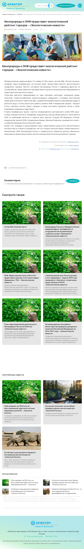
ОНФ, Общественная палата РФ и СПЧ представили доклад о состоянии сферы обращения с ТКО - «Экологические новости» (21, 279)
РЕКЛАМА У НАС (51, 536)
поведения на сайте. (54, 149)
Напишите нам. (75, 149)
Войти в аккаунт (66, 6)
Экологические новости (17, 168)
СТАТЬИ (19, 14)
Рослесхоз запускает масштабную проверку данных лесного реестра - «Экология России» (60, 408)
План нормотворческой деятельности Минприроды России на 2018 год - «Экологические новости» (20, 326)
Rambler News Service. (73, 142)
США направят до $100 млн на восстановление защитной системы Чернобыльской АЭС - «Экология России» (19, 409)
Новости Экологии (16, 7)
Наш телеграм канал (33, 536)
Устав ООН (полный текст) (15, 227)
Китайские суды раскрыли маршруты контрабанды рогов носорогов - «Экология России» (20, 454)
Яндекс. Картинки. (74, 145)
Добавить (73, 181)
